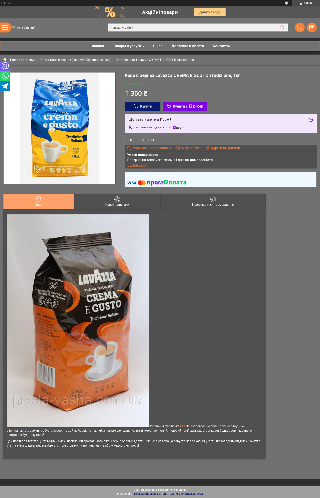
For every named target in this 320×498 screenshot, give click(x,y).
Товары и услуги (127, 46)
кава (183, 426)
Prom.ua (181, 489)
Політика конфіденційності (186, 493)
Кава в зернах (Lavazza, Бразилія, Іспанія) (81, 60)
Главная (97, 46)
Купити (146, 106)
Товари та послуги (23, 60)
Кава (43, 60)
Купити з (188, 106)
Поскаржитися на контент (150, 493)
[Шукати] (282, 28)
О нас (157, 46)
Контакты (221, 46)
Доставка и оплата (187, 46)
